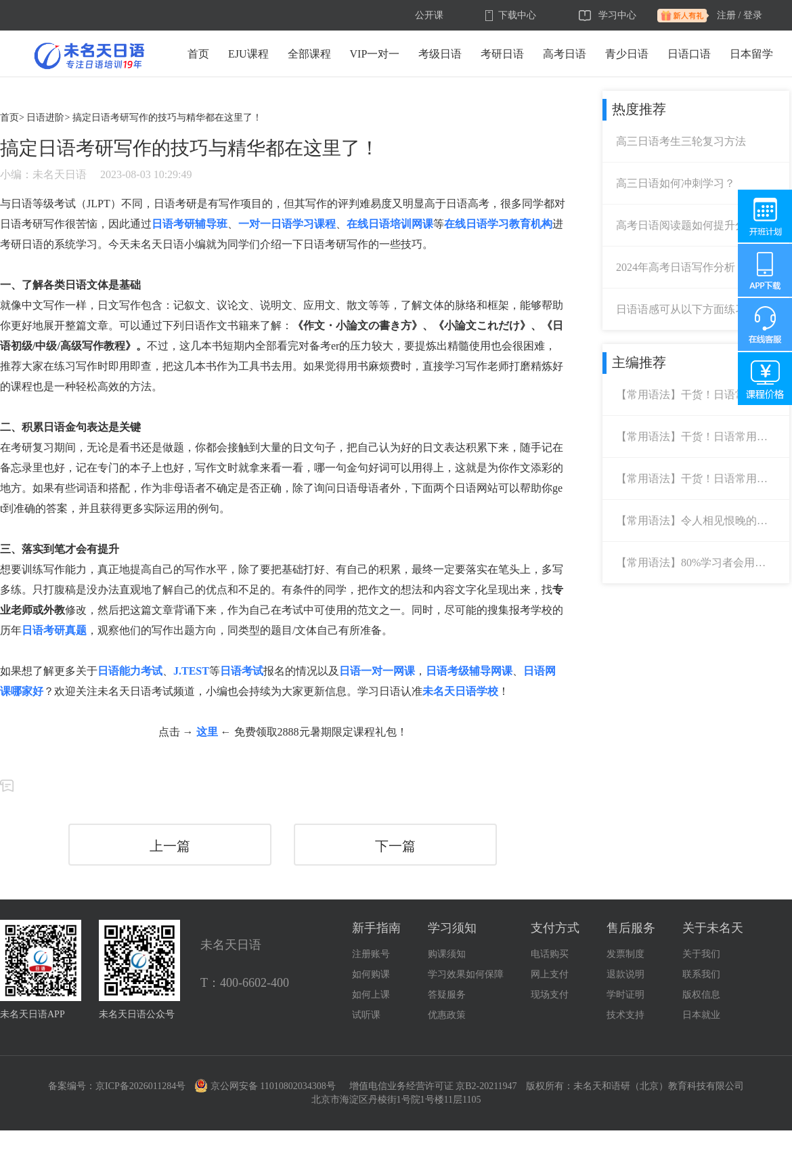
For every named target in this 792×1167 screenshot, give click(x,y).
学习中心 (617, 15)
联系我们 (701, 974)
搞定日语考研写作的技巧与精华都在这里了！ (167, 117)
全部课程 (309, 54)
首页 (198, 54)
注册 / (729, 15)
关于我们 (701, 954)
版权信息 (701, 995)
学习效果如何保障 (466, 974)
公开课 (429, 15)
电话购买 (550, 954)
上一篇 (170, 846)
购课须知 (447, 954)
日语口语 (689, 54)
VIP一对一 (375, 54)
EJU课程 (248, 54)
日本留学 (751, 54)
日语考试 (241, 671)
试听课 (366, 1015)
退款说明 (625, 974)
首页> (12, 117)
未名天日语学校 (460, 691)
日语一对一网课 (377, 671)
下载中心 (517, 15)
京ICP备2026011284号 (140, 1086)
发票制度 (625, 954)
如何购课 (371, 974)
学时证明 (625, 995)
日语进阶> (48, 117)
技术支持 (625, 1015)
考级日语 (440, 54)
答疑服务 (447, 995)
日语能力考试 (129, 671)
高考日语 (564, 54)
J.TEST (191, 671)
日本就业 (701, 1015)
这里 (207, 732)
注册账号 (371, 954)
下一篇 (395, 846)
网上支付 (550, 974)
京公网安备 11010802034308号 (265, 1086)
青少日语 (626, 54)
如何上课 (371, 995)
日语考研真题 (54, 630)
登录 (752, 15)
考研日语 (502, 54)
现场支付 (550, 995)
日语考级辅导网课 (469, 671)
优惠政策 (447, 1015)
